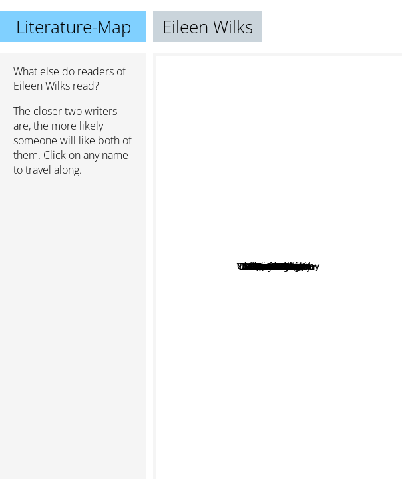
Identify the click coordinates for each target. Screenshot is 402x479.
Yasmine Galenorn (251, 217)
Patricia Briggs (190, 136)
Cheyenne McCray (313, 247)
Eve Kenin (252, 346)
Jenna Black (301, 189)
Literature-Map (73, 27)
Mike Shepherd (232, 265)
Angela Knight (308, 153)
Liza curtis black (276, 334)
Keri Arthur (260, 305)
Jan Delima (289, 366)
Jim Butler (303, 294)
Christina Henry (245, 254)
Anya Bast (309, 271)
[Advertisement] (73, 257)
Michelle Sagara (335, 220)
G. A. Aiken (322, 470)
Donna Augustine (244, 442)
